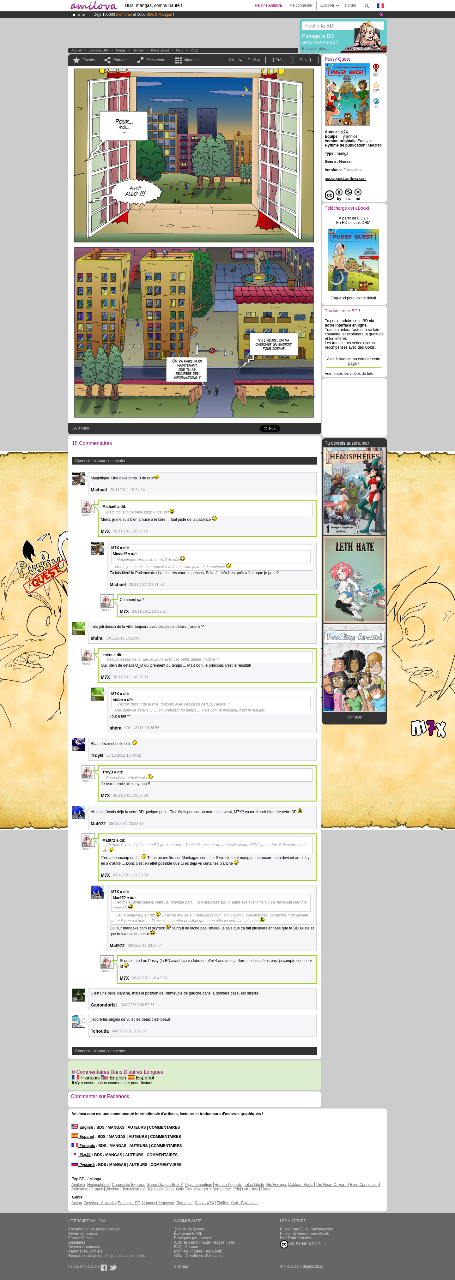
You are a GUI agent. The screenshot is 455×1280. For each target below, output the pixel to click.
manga (121, 50)
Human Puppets (228, 1184)
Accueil (76, 50)
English (113, 1077)
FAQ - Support (186, 1247)
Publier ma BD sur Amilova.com (306, 1229)
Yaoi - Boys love (244, 1203)
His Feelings (276, 1184)
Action (76, 1203)
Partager (120, 60)
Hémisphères (98, 1184)
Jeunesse (166, 1203)
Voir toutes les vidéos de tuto (349, 373)
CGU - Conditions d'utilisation (198, 1255)
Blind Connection (364, 1184)
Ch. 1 (180, 50)
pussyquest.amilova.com (345, 179)
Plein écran (155, 60)
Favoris (88, 60)
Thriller (222, 1203)
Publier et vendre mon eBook (304, 1233)
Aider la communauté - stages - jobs (204, 1242)
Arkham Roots (301, 1184)
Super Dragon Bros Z (165, 1184)
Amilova (78, 1184)
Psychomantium (198, 1184)
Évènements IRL (188, 1233)
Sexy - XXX (204, 1203)
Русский (83, 1165)
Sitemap (181, 1266)
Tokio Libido (254, 1184)
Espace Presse (81, 1238)
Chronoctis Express (128, 1184)
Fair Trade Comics (295, 1238)
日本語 (81, 1155)
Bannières (76, 1242)
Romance (184, 1203)
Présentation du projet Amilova (94, 1229)
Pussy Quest (160, 50)
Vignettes (191, 60)
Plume (266, 1189)
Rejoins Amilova (268, 5)
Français (86, 1077)
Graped (97, 1189)
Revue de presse (82, 1233)
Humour (138, 50)
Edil (236, 1189)
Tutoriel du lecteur (189, 1229)
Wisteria (112, 1189)
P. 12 (194, 50)
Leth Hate (250, 1189)
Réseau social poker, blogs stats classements (106, 1255)
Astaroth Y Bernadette (212, 1189)
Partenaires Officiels (85, 1251)
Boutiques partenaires (192, 1238)
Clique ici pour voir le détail (353, 298)
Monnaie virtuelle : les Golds (198, 1251)
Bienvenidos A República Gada (148, 1189)
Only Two (184, 1189)
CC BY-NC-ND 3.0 (300, 1244)
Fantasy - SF (129, 1203)
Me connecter (300, 5)
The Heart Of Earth (332, 1184)
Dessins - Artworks (100, 1203)
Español (141, 1077)
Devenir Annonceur (84, 1247)
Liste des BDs (99, 50)
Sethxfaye (79, 1189)
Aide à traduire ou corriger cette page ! (353, 361)
